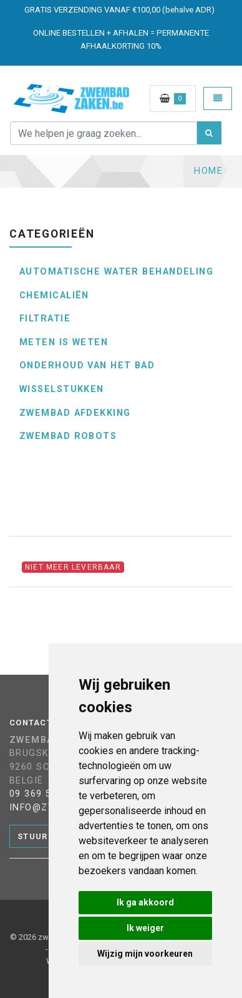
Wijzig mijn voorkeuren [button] (145, 954)
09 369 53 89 (40, 794)
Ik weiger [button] (145, 928)
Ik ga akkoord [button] (145, 902)
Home (208, 171)
